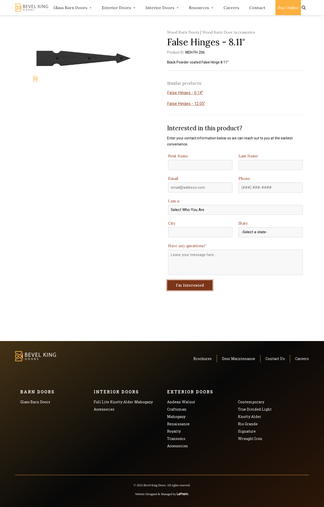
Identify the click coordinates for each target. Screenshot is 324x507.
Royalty (174, 431)
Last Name (248, 156)
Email (173, 178)
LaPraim (182, 494)
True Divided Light (255, 409)
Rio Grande (248, 423)
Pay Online (288, 7)
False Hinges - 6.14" (185, 92)
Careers (231, 7)
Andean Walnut (181, 401)
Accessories (104, 409)
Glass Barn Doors (70, 7)
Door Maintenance (238, 358)
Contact (257, 7)
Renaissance (178, 423)
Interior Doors (160, 7)
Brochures (202, 358)
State (243, 223)
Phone (244, 178)
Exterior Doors (116, 7)
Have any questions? (187, 245)
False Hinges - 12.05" (186, 103)
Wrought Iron (250, 438)
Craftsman (177, 409)
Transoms (176, 438)
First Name (178, 156)
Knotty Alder (121, 401)
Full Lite (101, 401)
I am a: (174, 201)
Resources (199, 7)
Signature (247, 431)
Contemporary (251, 401)
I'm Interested (190, 285)
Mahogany (143, 401)
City (171, 223)
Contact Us (275, 358)
